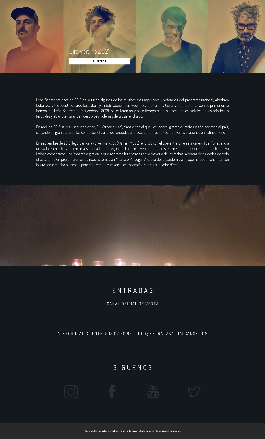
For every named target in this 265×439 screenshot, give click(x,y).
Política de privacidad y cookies (137, 430)
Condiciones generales (168, 430)
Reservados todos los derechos (101, 430)
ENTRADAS (99, 61)
